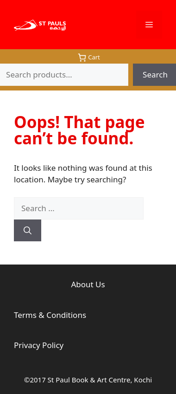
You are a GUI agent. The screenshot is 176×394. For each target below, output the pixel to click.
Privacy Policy (38, 345)
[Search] (27, 231)
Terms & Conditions (50, 315)
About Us (88, 284)
